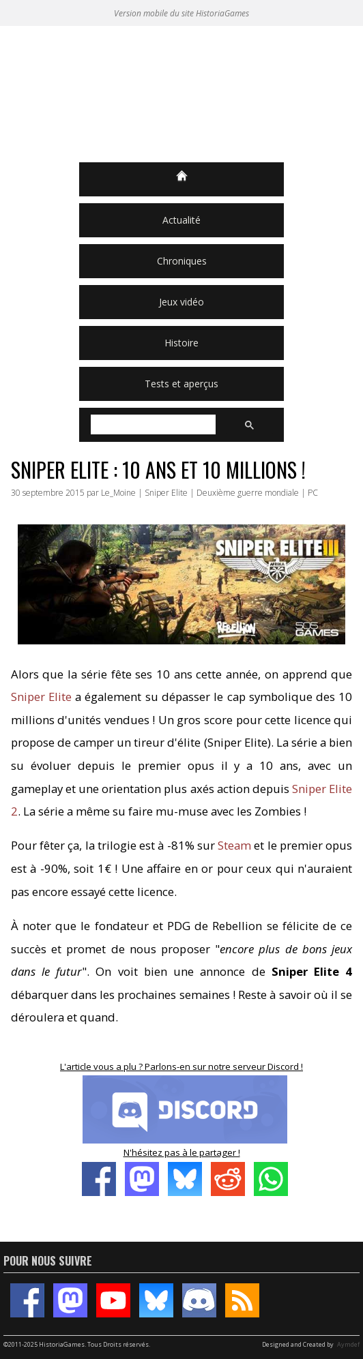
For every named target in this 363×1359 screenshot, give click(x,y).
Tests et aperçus (181, 383)
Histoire (181, 342)
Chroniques (182, 260)
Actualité (181, 219)
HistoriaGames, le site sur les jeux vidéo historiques (181, 94)
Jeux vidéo (181, 301)
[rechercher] (152, 425)
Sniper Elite (41, 696)
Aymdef (348, 1344)
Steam (234, 845)
